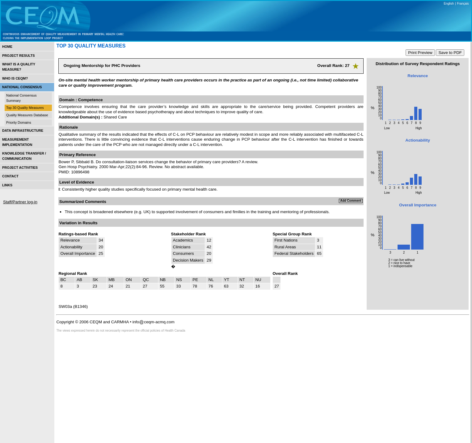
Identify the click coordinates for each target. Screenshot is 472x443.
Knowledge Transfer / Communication (24, 155)
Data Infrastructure (22, 130)
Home (7, 46)
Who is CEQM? (15, 78)
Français (463, 3)
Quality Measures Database (27, 115)
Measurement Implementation (17, 142)
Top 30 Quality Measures (25, 108)
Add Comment (350, 200)
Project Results (18, 55)
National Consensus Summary (21, 97)
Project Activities (20, 167)
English (449, 3)
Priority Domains (18, 122)
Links (7, 185)
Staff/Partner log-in (20, 202)
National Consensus (22, 87)
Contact (10, 176)
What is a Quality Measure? (18, 66)
